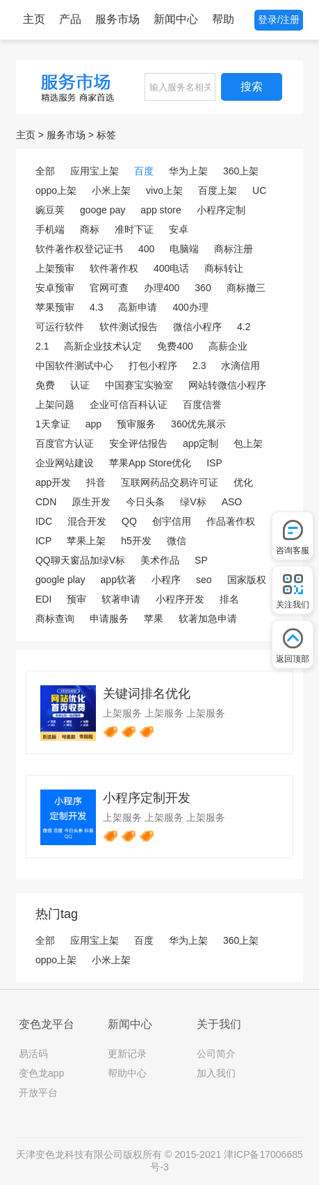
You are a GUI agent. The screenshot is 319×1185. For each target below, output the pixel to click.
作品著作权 (230, 521)
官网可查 (109, 287)
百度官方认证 (64, 443)
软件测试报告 (128, 326)
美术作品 (159, 560)
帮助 (223, 19)
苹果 (153, 618)
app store (160, 209)
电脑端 (184, 248)
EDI (43, 599)
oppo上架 (55, 190)
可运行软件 (59, 326)
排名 (229, 599)
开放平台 (38, 1092)
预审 (76, 599)
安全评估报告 (138, 443)
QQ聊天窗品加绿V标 (80, 560)
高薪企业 (227, 346)
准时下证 (134, 229)
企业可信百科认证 (128, 404)
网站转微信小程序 (227, 385)
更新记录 (127, 1053)
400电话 (171, 268)
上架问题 (54, 404)
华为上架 (188, 171)
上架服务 (122, 713)
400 (146, 248)
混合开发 (86, 521)
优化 (243, 482)
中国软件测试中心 (74, 365)
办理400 (161, 287)
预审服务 (136, 424)
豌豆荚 (50, 209)
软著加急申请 (208, 618)
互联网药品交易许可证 (169, 482)
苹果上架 (86, 540)
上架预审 (54, 268)
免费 (45, 385)
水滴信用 (240, 365)
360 (203, 287)
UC (259, 190)
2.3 (199, 365)
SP (201, 560)
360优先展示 (198, 424)
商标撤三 (246, 287)
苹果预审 (54, 307)
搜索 (251, 86)
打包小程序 (153, 365)
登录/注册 (279, 19)
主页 (34, 19)
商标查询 (54, 618)
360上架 (241, 171)
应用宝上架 (94, 171)
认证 (80, 385)
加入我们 (216, 1073)
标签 (106, 134)
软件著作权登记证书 (79, 248)
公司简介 (216, 1053)
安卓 (178, 229)
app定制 (200, 443)
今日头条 (145, 501)
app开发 (53, 482)
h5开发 (136, 540)
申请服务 (109, 618)
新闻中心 (176, 19)
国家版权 (246, 579)
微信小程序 (197, 326)
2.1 (42, 346)
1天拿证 (52, 424)
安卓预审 (54, 287)
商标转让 (223, 268)
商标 (89, 229)
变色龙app (41, 1073)
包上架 (248, 443)
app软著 (118, 579)
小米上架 (111, 190)
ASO (232, 501)
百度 (144, 171)
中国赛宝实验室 (139, 385)
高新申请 (137, 307)
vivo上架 (164, 190)
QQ (129, 521)
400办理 (190, 307)
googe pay (102, 209)
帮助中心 (127, 1073)
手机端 (50, 229)
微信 (176, 540)
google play (60, 579)
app (93, 424)
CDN (45, 501)
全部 (45, 171)
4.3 (96, 307)
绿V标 (193, 501)
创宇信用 (171, 521)
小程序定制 (221, 209)
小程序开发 (180, 599)
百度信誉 (202, 404)
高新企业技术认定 (103, 346)
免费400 (175, 346)
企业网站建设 (64, 462)
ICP (43, 540)
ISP (214, 462)
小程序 (166, 579)
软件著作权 (114, 268)
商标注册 (233, 248)
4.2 (243, 326)
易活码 (33, 1053)
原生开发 (91, 501)
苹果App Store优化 (150, 462)
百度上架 (217, 190)
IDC (43, 521)
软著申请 (120, 599)
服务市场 (117, 19)
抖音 (96, 482)
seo (204, 579)
